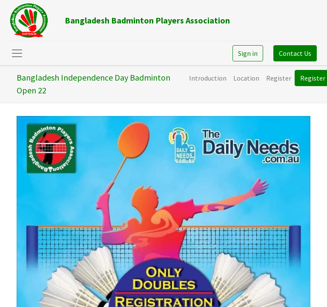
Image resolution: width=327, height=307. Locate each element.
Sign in (248, 53)
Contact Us (295, 53)
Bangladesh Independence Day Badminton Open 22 (93, 84)
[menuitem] (208, 78)
